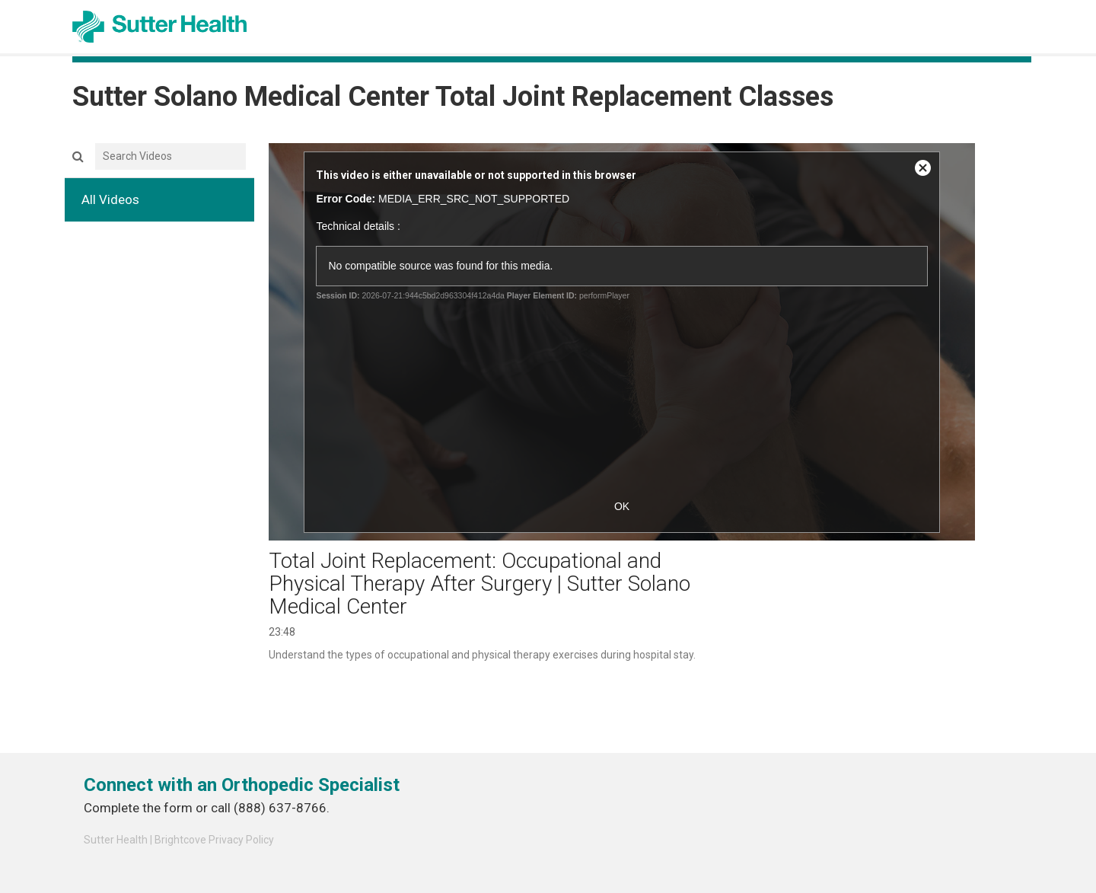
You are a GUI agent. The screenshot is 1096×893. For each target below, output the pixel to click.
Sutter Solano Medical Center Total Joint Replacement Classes (452, 97)
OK (621, 506)
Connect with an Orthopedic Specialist (242, 785)
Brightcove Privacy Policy (214, 840)
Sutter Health (116, 840)
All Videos (110, 199)
